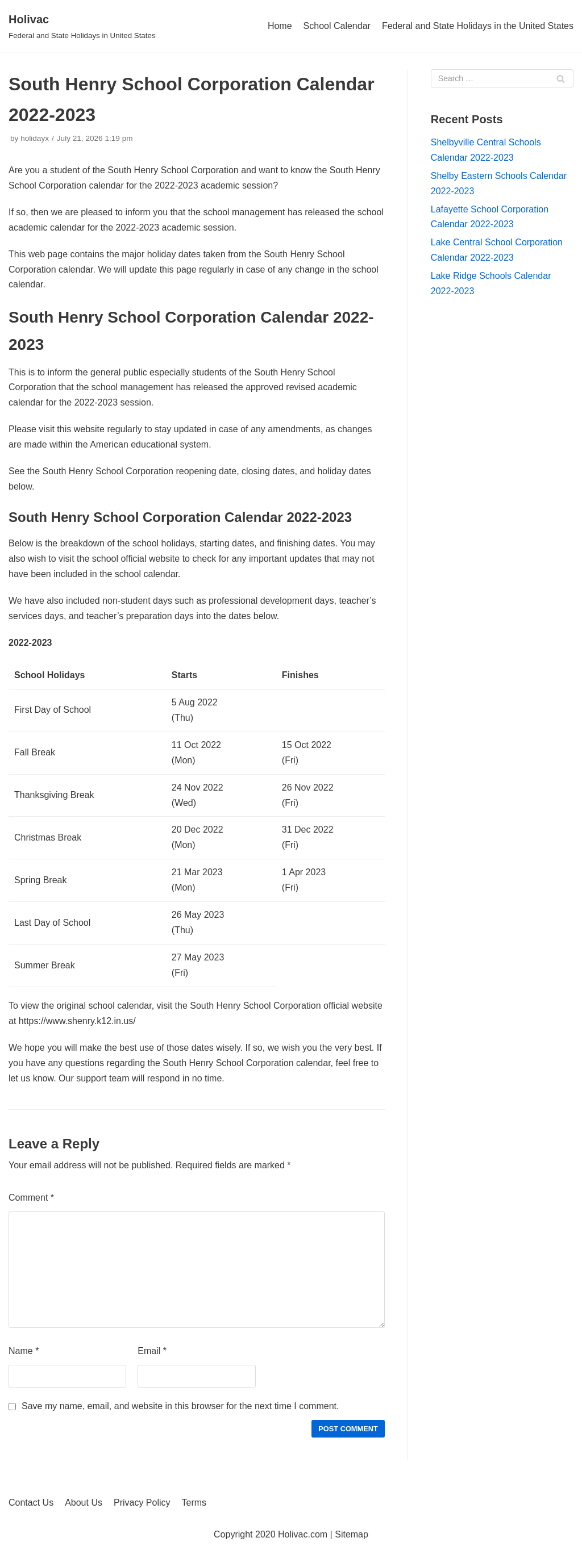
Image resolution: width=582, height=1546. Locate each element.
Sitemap (351, 1534)
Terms (194, 1502)
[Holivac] (82, 26)
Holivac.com (302, 1534)
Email (152, 1351)
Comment (31, 1197)
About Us (83, 1502)
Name (24, 1351)
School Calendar (337, 26)
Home (280, 26)
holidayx (34, 138)
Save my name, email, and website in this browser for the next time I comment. (180, 1406)
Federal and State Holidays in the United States (477, 26)
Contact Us (31, 1502)
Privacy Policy (142, 1502)
